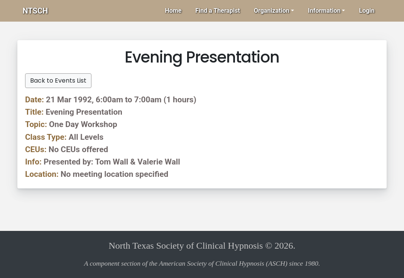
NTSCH (35, 10)
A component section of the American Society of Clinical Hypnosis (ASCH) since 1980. (202, 263)
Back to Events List (58, 80)
